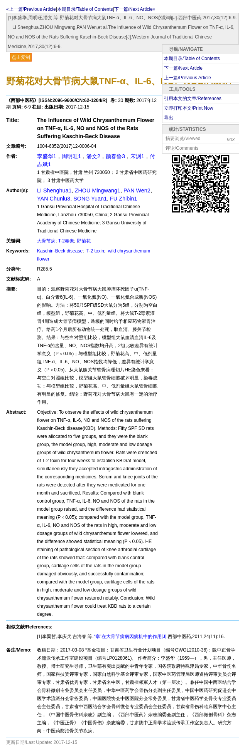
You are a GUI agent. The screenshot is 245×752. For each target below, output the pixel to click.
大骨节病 (46, 241)
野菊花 (84, 241)
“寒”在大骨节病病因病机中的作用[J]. (131, 636)
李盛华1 (46, 156)
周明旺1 (71, 156)
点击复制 (21, 57)
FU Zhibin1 (123, 199)
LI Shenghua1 (54, 190)
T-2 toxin (94, 251)
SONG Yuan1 (90, 199)
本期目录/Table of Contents (85, 9)
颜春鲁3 (115, 156)
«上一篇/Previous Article (31, 9)
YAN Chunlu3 (53, 199)
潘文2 (93, 156)
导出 (168, 117)
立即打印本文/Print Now (188, 108)
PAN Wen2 (136, 190)
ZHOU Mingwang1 (97, 190)
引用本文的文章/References (192, 98)
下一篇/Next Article (183, 68)
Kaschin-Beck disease (60, 251)
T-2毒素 (66, 241)
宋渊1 (137, 156)
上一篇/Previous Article (187, 77)
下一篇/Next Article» (134, 9)
